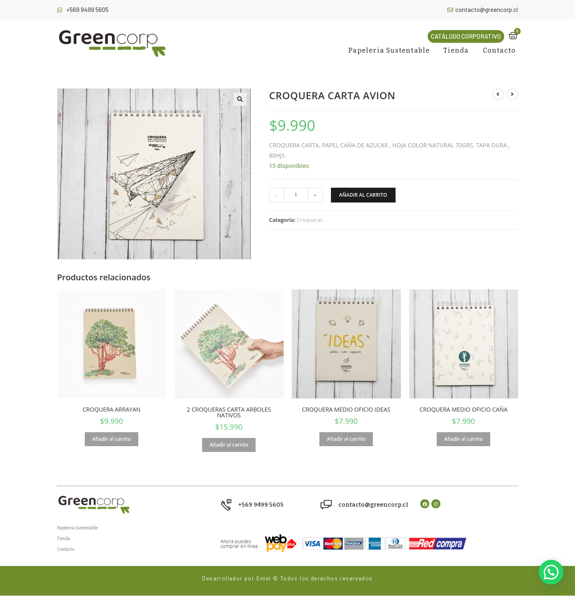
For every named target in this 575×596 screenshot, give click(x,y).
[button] (466, 36)
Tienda (456, 50)
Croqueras (310, 220)
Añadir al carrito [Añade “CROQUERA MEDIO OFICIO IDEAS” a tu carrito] (346, 438)
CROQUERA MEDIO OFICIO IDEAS (346, 409)
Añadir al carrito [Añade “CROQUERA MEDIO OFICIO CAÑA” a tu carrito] (463, 438)
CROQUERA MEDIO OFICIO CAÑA (463, 409)
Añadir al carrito (363, 194)
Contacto (499, 50)
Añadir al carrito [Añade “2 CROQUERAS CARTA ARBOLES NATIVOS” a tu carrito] (229, 444)
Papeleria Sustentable (389, 50)
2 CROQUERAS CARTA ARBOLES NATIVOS (229, 412)
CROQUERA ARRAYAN (112, 409)
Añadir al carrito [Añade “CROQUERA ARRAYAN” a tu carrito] (111, 438)
